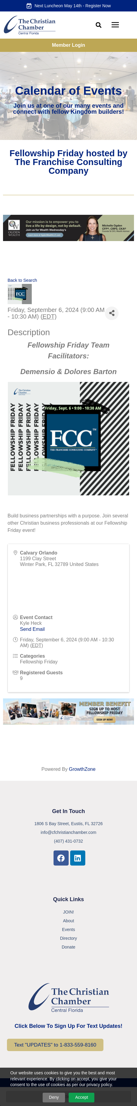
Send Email (32, 629)
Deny (54, 1097)
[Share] (112, 313)
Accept (81, 1097)
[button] (98, 25)
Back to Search (22, 280)
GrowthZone (82, 769)
